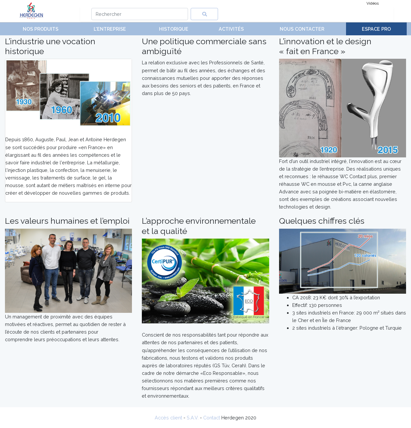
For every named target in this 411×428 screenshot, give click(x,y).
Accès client (168, 417)
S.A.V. (193, 417)
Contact (211, 417)
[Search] (139, 14)
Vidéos (372, 3)
